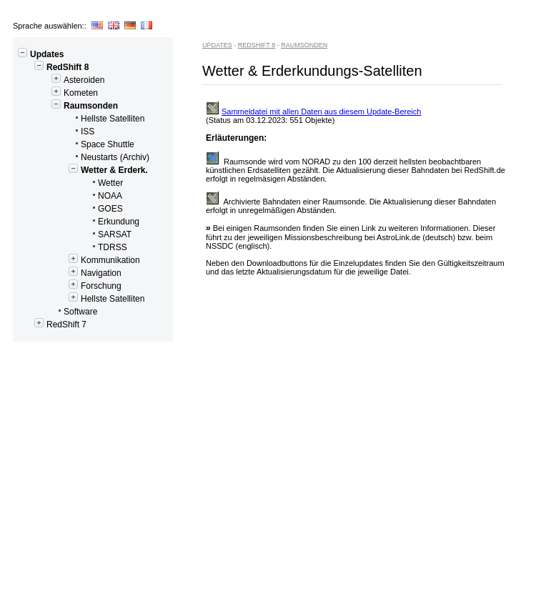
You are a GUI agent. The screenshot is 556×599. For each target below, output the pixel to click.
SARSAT (74, 234)
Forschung (69, 286)
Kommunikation (78, 260)
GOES (70, 209)
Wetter (70, 183)
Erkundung (78, 222)
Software (57, 312)
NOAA (69, 196)
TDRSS (72, 247)
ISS (55, 132)
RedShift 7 (51, 325)
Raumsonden (67, 106)
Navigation (69, 273)
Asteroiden (60, 80)
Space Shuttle (75, 144)
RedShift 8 (53, 67)
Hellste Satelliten (80, 119)
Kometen (57, 93)
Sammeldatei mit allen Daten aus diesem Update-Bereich (313, 111)
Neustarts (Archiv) (83, 157)
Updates (41, 54)
